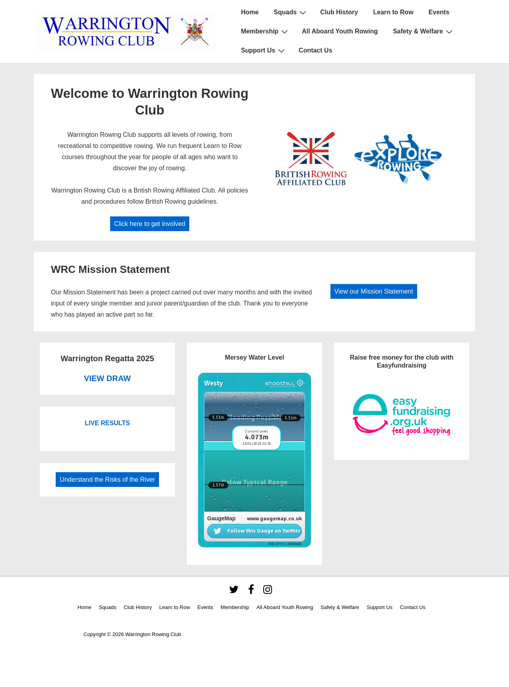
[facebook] (253, 592)
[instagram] (268, 592)
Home (249, 12)
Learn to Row (393, 12)
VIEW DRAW (107, 378)
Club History (339, 12)
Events (439, 12)
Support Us (264, 50)
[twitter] (235, 592)
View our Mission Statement (373, 291)
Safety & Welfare (424, 31)
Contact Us (315, 50)
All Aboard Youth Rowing (340, 31)
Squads (291, 12)
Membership (265, 31)
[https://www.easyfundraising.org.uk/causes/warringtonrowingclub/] (401, 414)
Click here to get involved (149, 223)
